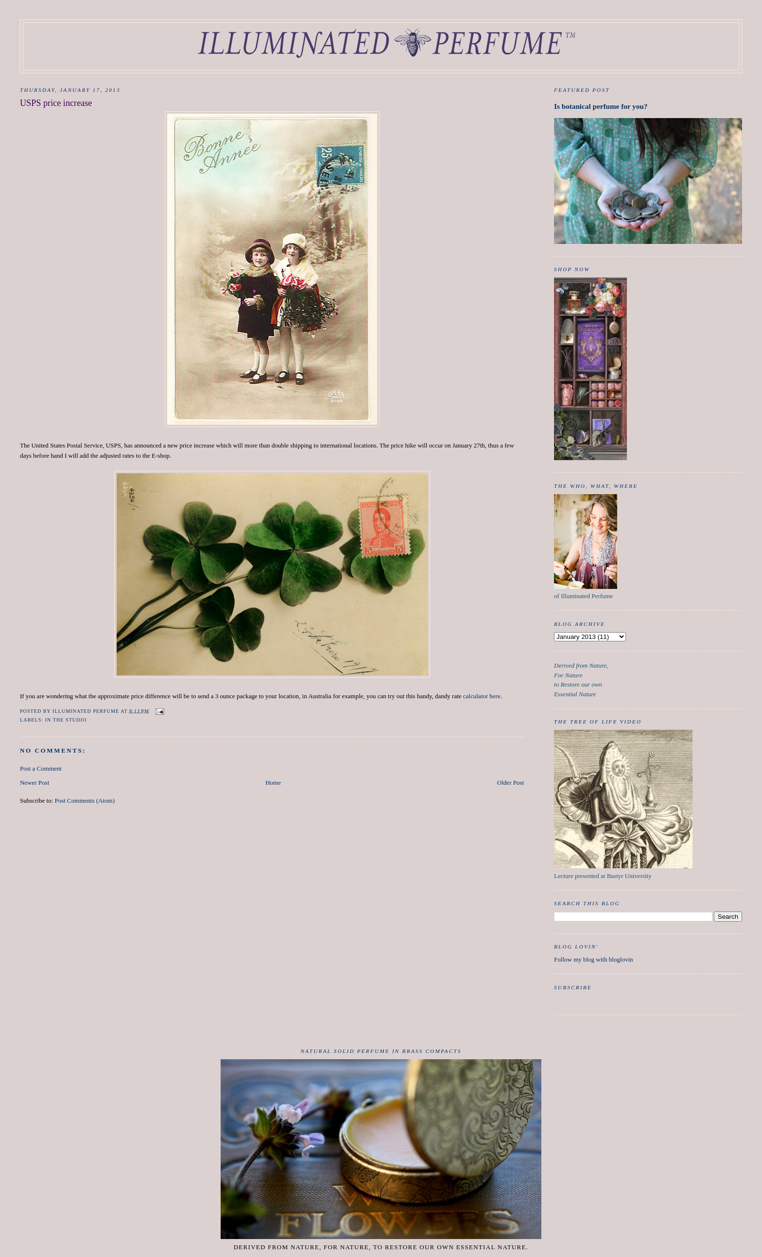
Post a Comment (41, 768)
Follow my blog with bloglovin (593, 959)
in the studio (66, 720)
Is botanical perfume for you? (600, 106)
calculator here (482, 696)
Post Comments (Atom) (84, 800)
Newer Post (34, 782)
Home (273, 782)
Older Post (510, 782)
